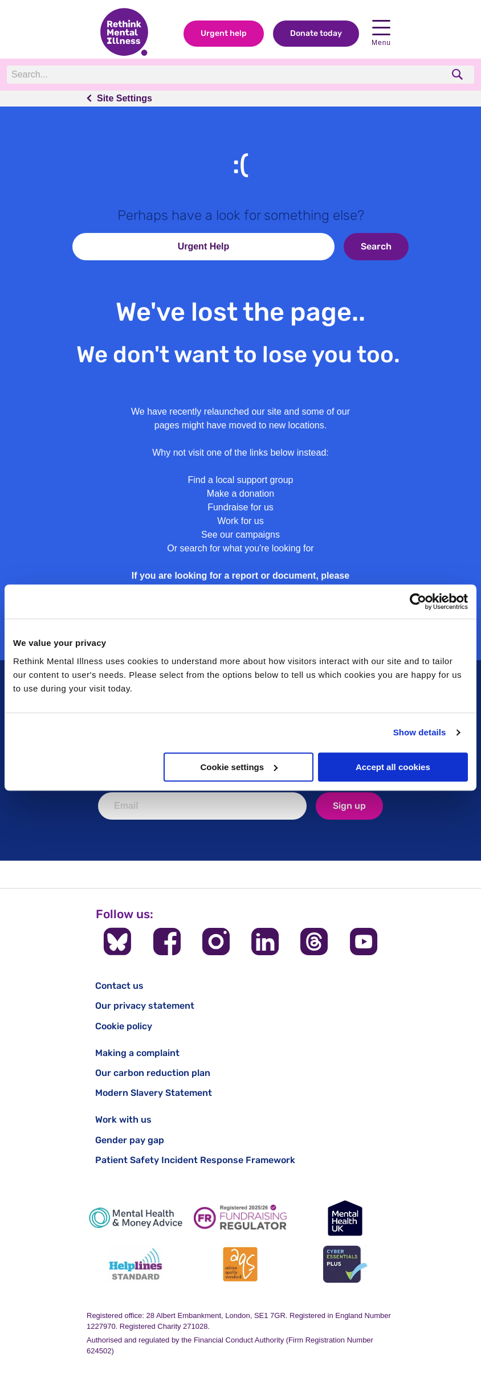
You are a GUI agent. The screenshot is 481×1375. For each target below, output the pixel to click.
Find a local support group (241, 480)
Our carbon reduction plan (152, 1072)
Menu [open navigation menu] (381, 33)
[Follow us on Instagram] (216, 941)
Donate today (316, 33)
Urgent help (224, 33)
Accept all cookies (393, 767)
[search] (458, 74)
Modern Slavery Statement (153, 1092)
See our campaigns (240, 534)
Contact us (119, 985)
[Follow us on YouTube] (363, 941)
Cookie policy (123, 1026)
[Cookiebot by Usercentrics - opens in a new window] (418, 601)
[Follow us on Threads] (314, 941)
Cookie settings (239, 767)
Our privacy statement (144, 1005)
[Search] (163, 74)
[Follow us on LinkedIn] (265, 941)
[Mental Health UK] (345, 1218)
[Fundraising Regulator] (240, 1218)
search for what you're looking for (247, 548)
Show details (419, 732)
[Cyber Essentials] (345, 1264)
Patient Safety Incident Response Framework (195, 1160)
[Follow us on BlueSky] (117, 941)
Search (376, 246)
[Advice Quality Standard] (240, 1264)
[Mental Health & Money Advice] (135, 1218)
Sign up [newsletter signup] (349, 805)
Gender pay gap (129, 1140)
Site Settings (124, 98)
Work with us (123, 1119)
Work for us (240, 521)
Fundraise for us (240, 507)
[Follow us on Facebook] (167, 941)
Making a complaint (137, 1052)
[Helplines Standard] (135, 1264)
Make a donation (240, 493)
